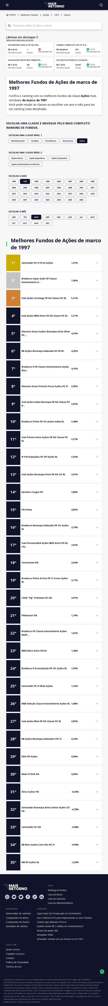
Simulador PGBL (45, 934)
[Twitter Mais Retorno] (21, 897)
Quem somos (13, 949)
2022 (36, 200)
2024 (59, 200)
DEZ (47, 223)
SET (14, 223)
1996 (14, 181)
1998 (36, 181)
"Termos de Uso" (88, 993)
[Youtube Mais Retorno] (14, 897)
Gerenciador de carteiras (18, 913)
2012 (14, 193)
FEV (25, 217)
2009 (70, 187)
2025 (70, 200)
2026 (81, 200)
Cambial (34, 141)
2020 (14, 200)
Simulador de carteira (17, 926)
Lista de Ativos (55, 894)
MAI (59, 217)
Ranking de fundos (57, 890)
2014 (36, 193)
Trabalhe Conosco (15, 953)
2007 (47, 187)
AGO (92, 217)
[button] (54, 263)
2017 (70, 193)
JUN (70, 217)
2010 (81, 187)
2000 (59, 181)
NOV (36, 223)
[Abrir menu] (7, 5)
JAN (14, 217)
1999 (47, 181)
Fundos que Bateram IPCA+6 (51, 922)
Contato (10, 958)
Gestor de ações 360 (47, 930)
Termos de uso (13, 966)
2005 (25, 187)
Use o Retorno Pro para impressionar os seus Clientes (64, 917)
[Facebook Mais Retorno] (27, 897)
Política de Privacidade (17, 962)
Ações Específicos (36, 158)
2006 (36, 187)
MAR (36, 217)
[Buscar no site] (101, 5)
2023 (47, 200)
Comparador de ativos (17, 917)
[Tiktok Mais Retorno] (34, 897)
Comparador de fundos (18, 922)
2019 (92, 193)
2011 (92, 187)
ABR (47, 217)
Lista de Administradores (60, 902)
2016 (59, 193)
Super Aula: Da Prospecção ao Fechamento (59, 913)
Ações (78, 140)
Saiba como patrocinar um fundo (18, 40)
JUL (81, 217)
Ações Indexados (57, 158)
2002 (81, 181)
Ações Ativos (17, 158)
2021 (25, 200)
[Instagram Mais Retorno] (7, 897)
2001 (70, 181)
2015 (47, 193)
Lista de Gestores (56, 898)
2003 (92, 181)
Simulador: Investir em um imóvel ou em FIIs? (60, 939)
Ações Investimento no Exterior (25, 164)
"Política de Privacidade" (13, 997)
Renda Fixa (65, 141)
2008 (59, 187)
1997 (25, 181)
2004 (14, 187)
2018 (81, 193)
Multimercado (17, 141)
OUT (25, 223)
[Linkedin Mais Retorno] (41, 897)
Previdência (48, 141)
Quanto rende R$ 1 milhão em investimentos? (60, 926)
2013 (25, 193)
